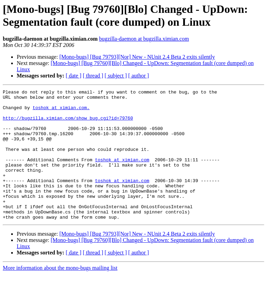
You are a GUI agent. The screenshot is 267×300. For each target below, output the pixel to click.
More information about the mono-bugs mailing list (60, 294)
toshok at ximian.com (122, 174)
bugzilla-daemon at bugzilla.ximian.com (144, 39)
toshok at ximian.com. (61, 111)
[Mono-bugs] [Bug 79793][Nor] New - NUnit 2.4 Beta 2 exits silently (137, 57)
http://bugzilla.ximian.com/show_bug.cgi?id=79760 (68, 124)
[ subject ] (116, 76)
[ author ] (138, 76)
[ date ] (73, 76)
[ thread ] (93, 76)
